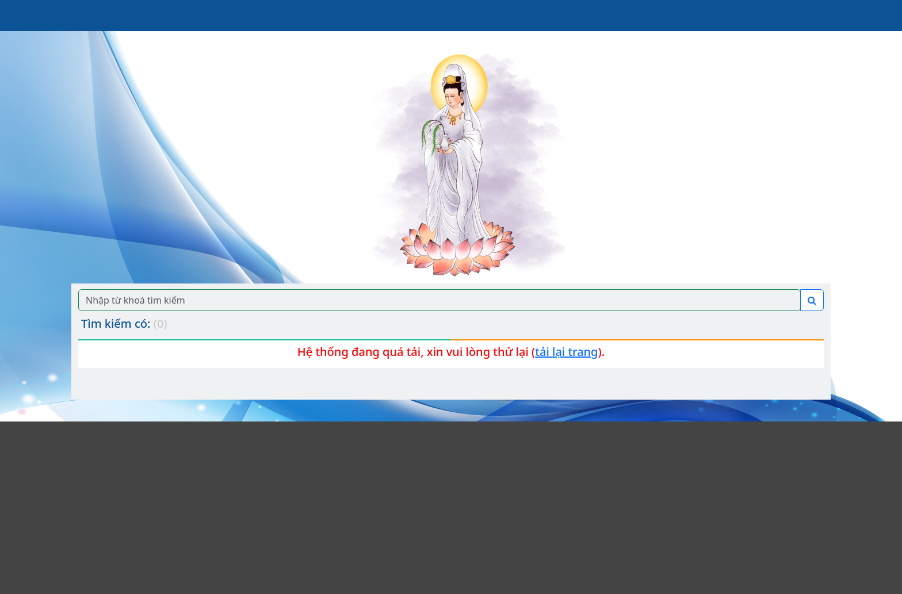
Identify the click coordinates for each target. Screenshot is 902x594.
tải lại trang (566, 351)
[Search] (439, 300)
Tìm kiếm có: (124, 323)
